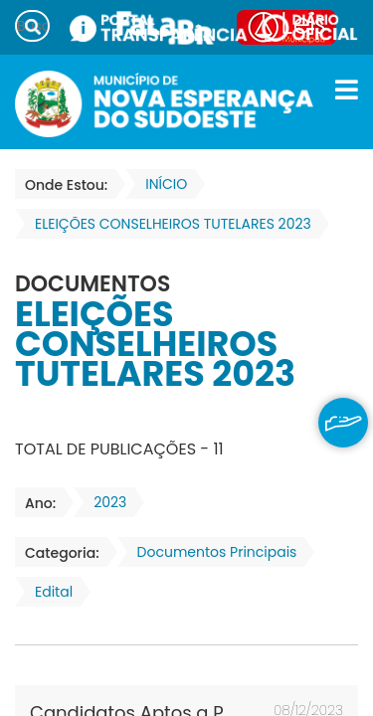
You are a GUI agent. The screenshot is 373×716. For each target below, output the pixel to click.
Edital (48, 592)
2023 (104, 502)
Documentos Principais (211, 552)
